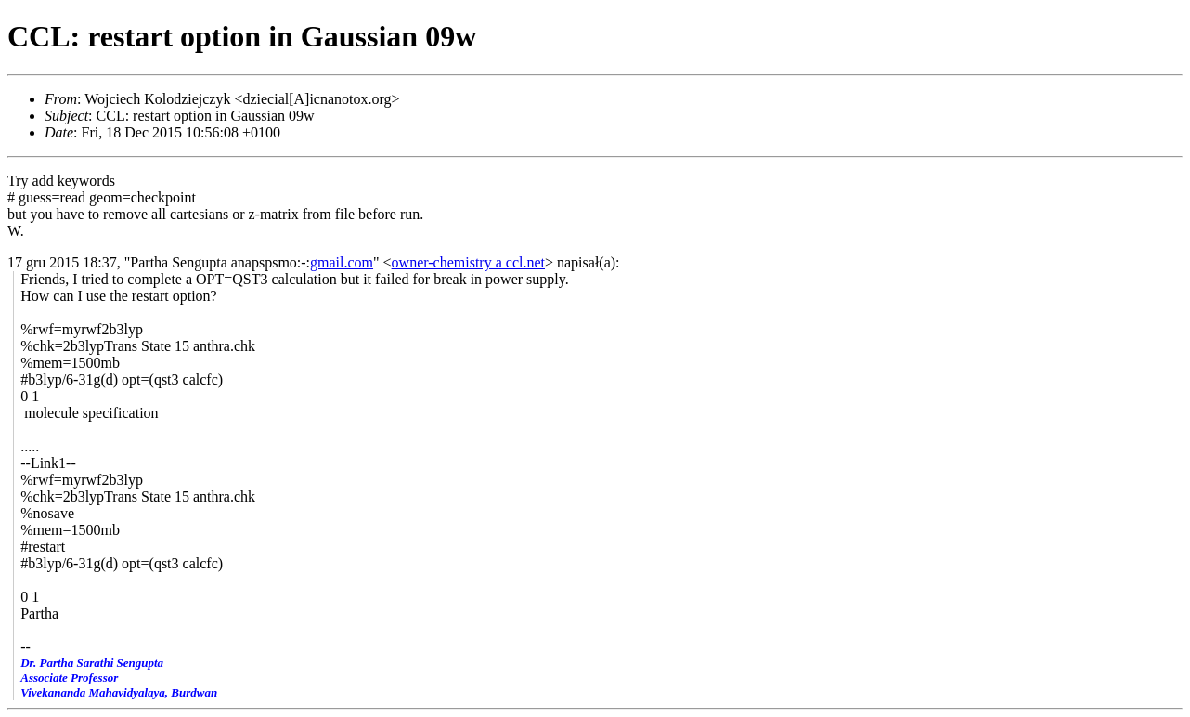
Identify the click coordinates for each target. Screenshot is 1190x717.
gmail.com (341, 262)
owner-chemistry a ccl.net (468, 262)
